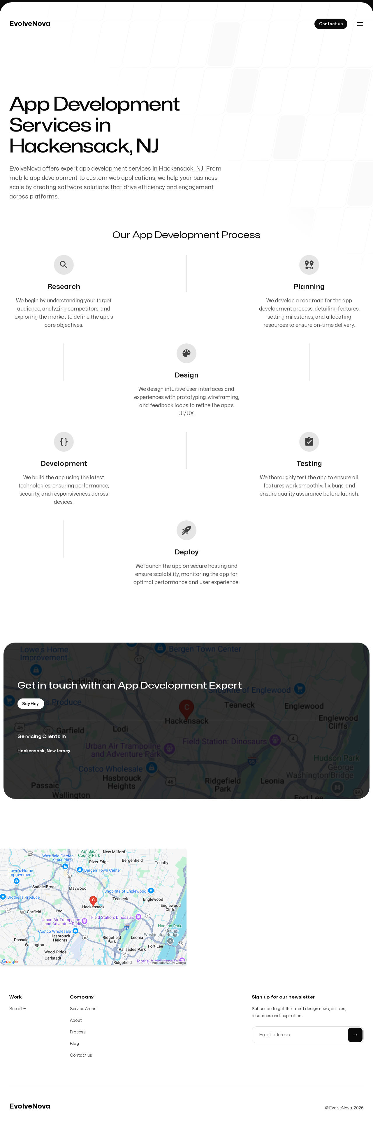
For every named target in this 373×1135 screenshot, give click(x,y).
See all (17, 1009)
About (76, 1020)
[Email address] (308, 1034)
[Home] (29, 24)
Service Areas (83, 1009)
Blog (74, 1044)
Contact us (81, 1055)
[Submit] (355, 1035)
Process (78, 1032)
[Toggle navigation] (360, 23)
